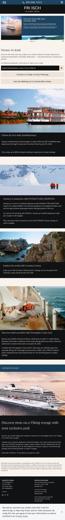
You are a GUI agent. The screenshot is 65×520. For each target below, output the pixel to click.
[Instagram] (7, 495)
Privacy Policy (22, 516)
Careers (4, 492)
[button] (62, 512)
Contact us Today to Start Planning (32, 74)
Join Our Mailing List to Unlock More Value (32, 81)
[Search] (61, 68)
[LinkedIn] (2, 495)
